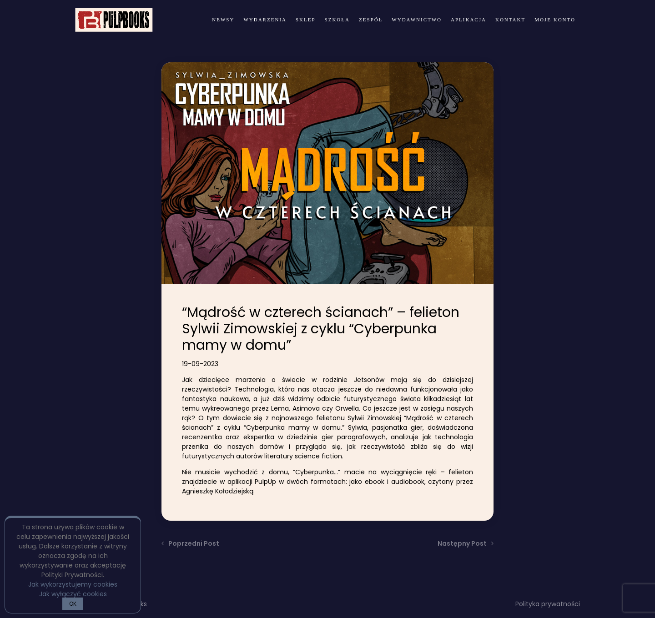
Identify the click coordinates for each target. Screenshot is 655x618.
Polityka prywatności (547, 603)
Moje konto (554, 19)
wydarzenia (265, 19)
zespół (371, 19)
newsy (223, 19)
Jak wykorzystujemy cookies (72, 584)
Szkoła (337, 19)
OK (72, 604)
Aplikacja (468, 19)
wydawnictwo (417, 19)
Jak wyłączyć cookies (73, 593)
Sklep (306, 19)
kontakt (510, 19)
